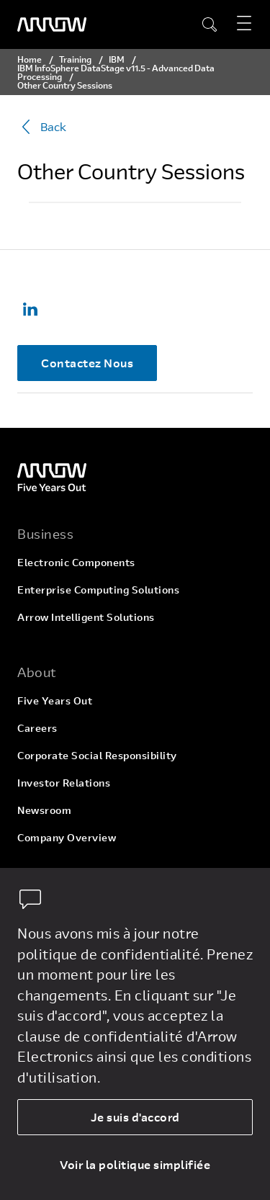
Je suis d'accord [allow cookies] (135, 1116)
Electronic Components (76, 562)
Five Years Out (54, 700)
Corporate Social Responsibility (97, 755)
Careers (37, 728)
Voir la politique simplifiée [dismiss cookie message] (135, 1164)
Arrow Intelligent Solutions (86, 617)
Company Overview (66, 837)
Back (41, 126)
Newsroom (44, 810)
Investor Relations (63, 782)
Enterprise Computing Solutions (98, 589)
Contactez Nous (87, 362)
